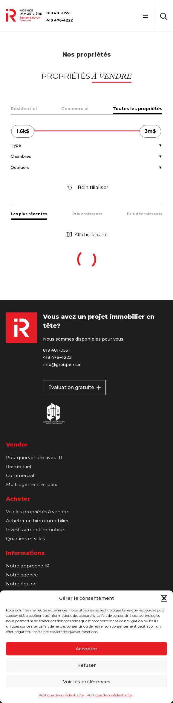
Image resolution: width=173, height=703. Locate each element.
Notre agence (22, 575)
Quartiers (20, 167)
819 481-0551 (58, 13)
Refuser (86, 665)
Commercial (74, 108)
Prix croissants (87, 214)
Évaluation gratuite (74, 387)
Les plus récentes (29, 214)
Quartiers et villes (25, 538)
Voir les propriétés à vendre (37, 511)
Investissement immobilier (36, 529)
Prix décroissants (144, 214)
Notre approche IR (27, 566)
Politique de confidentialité (61, 695)
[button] (164, 598)
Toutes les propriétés (137, 108)
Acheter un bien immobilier (37, 520)
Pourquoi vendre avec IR (34, 457)
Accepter (86, 649)
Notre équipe (21, 584)
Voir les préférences (86, 681)
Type (16, 145)
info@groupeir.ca (61, 364)
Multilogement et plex (31, 484)
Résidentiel (24, 108)
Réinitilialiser (88, 187)
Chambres (21, 156)
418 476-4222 (59, 20)
